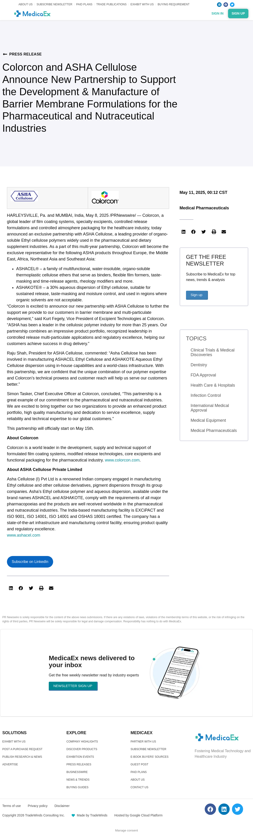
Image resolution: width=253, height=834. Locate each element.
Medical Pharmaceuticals (204, 208)
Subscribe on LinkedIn (30, 562)
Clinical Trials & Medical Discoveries (213, 352)
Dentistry (199, 365)
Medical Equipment (208, 420)
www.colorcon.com (122, 460)
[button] (11, 588)
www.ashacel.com (23, 535)
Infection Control (206, 395)
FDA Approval (203, 375)
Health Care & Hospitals (213, 385)
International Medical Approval (210, 407)
